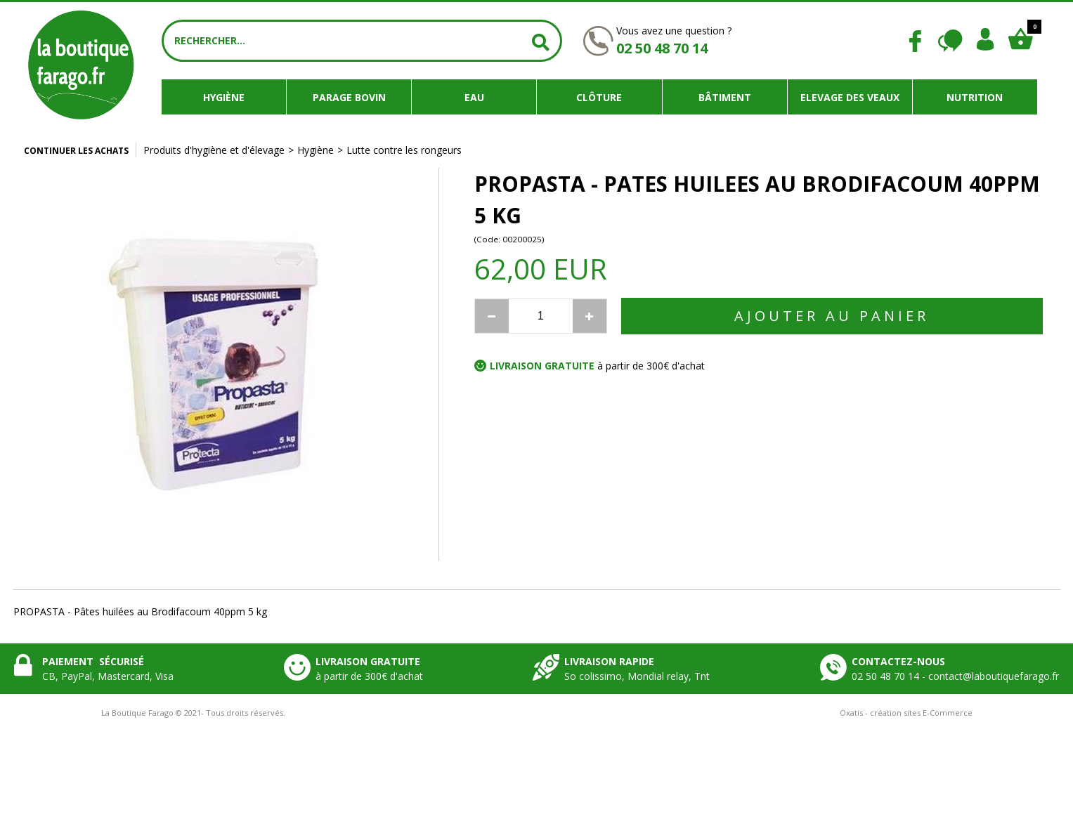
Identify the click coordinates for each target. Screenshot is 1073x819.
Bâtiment (724, 97)
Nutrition (975, 97)
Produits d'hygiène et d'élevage (214, 150)
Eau (474, 97)
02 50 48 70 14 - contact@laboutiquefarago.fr (955, 676)
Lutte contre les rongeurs (404, 150)
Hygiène (224, 97)
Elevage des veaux (849, 97)
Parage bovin (349, 97)
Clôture (599, 97)
